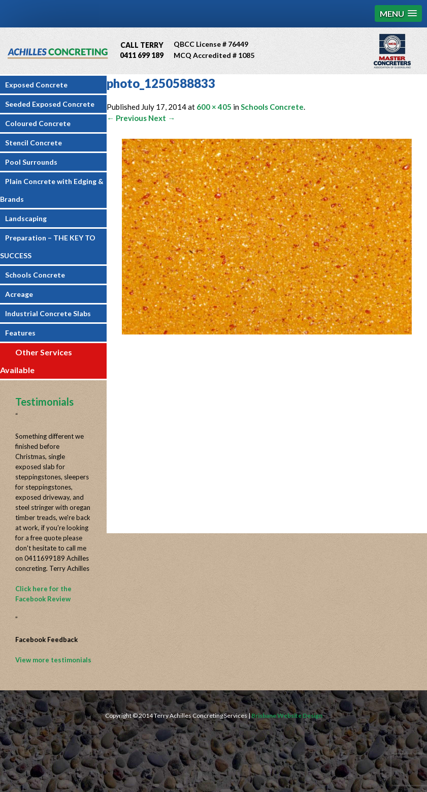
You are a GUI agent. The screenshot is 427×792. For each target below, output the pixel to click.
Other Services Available (36, 361)
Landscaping (26, 218)
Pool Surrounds (31, 162)
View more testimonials (53, 660)
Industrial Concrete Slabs (48, 313)
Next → (161, 118)
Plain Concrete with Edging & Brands (52, 190)
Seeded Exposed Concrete (49, 104)
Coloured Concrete (38, 123)
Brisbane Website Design (286, 715)
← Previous (127, 118)
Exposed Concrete (36, 84)
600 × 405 (214, 106)
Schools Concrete (35, 274)
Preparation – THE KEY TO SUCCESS (47, 246)
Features (20, 332)
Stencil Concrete (33, 142)
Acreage (19, 294)
